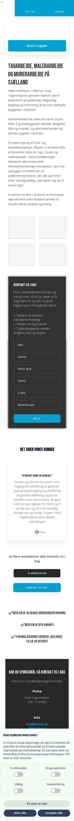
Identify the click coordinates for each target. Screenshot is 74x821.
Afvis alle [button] (20, 813)
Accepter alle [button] (54, 813)
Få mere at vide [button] (37, 803)
